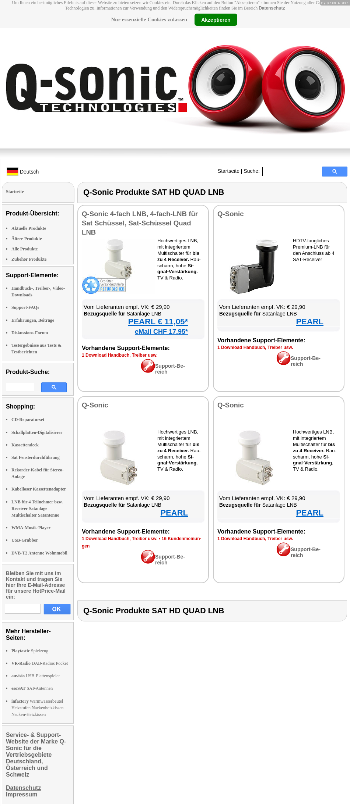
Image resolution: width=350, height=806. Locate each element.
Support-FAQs (25, 307)
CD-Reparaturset (27, 419)
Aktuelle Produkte (28, 228)
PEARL (309, 321)
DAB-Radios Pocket (39, 663)
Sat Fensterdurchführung (35, 457)
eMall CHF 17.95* (161, 331)
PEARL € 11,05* (158, 321)
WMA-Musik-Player (30, 527)
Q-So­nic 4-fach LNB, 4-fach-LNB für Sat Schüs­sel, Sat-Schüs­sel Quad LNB (140, 223)
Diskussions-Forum (29, 332)
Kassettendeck (25, 444)
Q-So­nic (230, 214)
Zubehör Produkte (28, 259)
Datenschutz (272, 8)
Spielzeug (29, 650)
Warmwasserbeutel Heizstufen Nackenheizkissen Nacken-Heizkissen (37, 708)
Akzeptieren (215, 19)
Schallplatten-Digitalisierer (36, 432)
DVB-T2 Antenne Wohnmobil (39, 553)
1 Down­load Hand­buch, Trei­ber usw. (120, 355)
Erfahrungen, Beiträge (32, 320)
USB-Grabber (24, 540)
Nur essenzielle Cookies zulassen (149, 19)
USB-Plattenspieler (35, 675)
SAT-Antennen (32, 688)
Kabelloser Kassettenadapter (38, 489)
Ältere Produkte (26, 238)
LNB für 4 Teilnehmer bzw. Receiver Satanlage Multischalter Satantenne (37, 508)
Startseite (228, 171)
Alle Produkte (24, 249)
